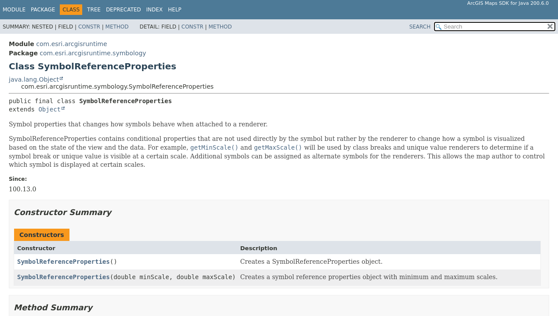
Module (14, 10)
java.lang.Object (34, 79)
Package (43, 10)
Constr (89, 27)
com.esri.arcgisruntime (71, 43)
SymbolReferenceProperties (63, 261)
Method (117, 27)
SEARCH (420, 27)
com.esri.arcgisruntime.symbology (93, 53)
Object (49, 109)
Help (175, 10)
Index (154, 10)
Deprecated (123, 10)
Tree (94, 10)
